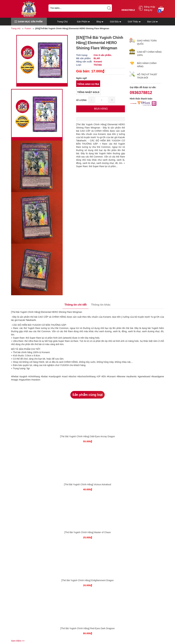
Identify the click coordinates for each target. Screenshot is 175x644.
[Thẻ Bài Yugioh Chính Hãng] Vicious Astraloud (87, 484)
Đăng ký (148, 10)
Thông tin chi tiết (75, 304)
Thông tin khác (101, 304)
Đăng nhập (149, 6)
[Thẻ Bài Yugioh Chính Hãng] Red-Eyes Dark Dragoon (87, 628)
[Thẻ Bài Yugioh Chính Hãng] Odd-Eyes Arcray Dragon (87, 436)
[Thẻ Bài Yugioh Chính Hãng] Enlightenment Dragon (87, 580)
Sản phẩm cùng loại (87, 394)
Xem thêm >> (18, 640)
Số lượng (81, 100)
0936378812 (128, 10)
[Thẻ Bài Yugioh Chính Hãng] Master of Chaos (87, 532)
